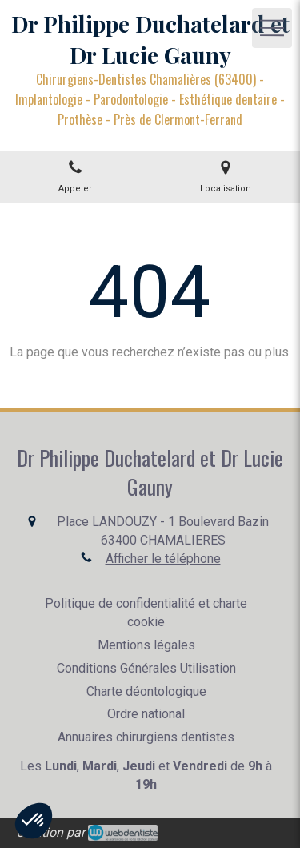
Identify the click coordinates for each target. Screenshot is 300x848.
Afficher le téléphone (163, 558)
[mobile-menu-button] (272, 28)
